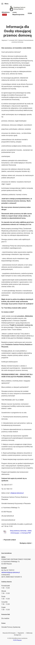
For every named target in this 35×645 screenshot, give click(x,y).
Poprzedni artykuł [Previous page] (9, 540)
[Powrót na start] (17, 8)
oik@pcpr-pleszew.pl (17, 493)
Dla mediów (5, 618)
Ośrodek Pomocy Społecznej (10, 627)
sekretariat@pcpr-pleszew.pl (10, 572)
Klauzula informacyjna (9, 633)
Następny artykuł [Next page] (26, 543)
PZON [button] (30, 13)
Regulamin (21, 633)
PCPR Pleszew (17, 640)
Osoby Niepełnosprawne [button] (18, 13)
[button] (4, 3)
